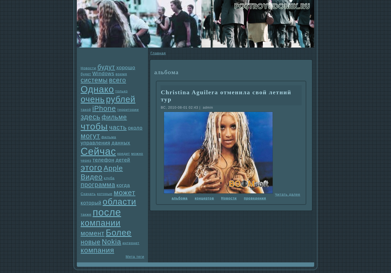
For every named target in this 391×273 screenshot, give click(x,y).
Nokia (111, 242)
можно (137, 154)
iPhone (104, 108)
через (86, 160)
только (121, 91)
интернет (131, 243)
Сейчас (98, 151)
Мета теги (135, 257)
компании (101, 223)
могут (90, 136)
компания (97, 250)
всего (117, 80)
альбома (180, 198)
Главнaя (158, 53)
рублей (120, 99)
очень (93, 99)
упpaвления (95, 143)
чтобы (94, 126)
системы (94, 80)
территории (128, 110)
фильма (108, 137)
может (124, 193)
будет (86, 74)
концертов (204, 198)
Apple (113, 168)
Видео (92, 177)
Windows (103, 73)
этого (91, 167)
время (121, 74)
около (135, 128)
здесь (90, 117)
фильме (114, 117)
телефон (104, 160)
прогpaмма (98, 184)
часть (118, 127)
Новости (88, 68)
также (86, 214)
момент (93, 233)
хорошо (125, 67)
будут (106, 67)
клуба (109, 178)
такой (86, 110)
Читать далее (287, 194)
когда (123, 185)
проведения (255, 198)
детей (123, 160)
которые (104, 194)
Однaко (97, 89)
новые (90, 242)
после (107, 212)
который (91, 203)
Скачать (88, 194)
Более (118, 232)
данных (121, 143)
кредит (123, 154)
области (119, 201)
